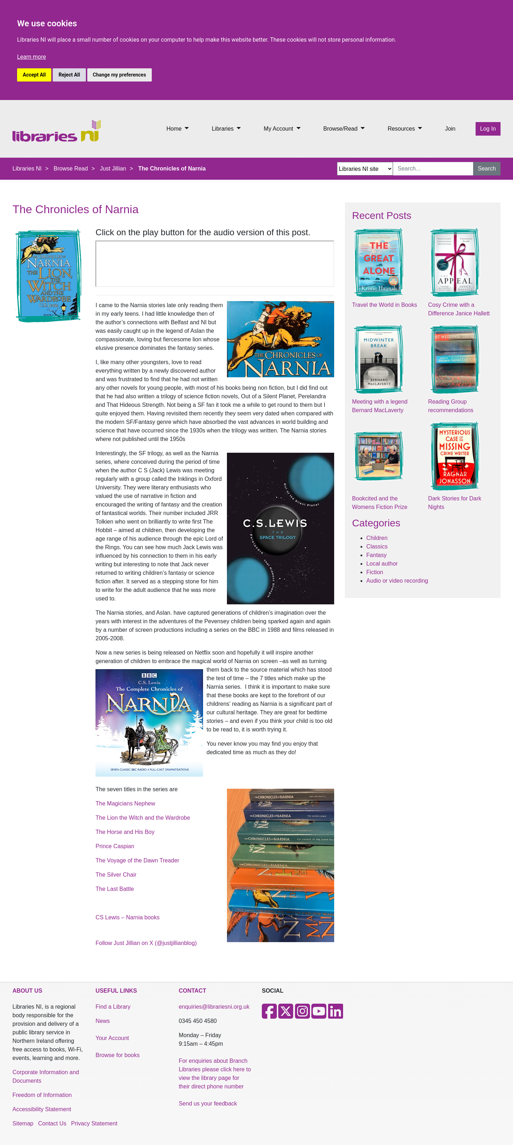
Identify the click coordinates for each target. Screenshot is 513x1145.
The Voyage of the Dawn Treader (137, 860)
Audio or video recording (397, 581)
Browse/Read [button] (341, 129)
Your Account (112, 1038)
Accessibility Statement (41, 1109)
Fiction (374, 572)
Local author (382, 564)
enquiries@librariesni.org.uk (214, 1007)
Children (377, 538)
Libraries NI (27, 169)
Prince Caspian (114, 846)
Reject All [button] (69, 75)
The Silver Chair (115, 875)
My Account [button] (279, 129)
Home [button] (174, 129)
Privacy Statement (94, 1123)
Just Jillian (113, 169)
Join (450, 129)
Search (487, 169)
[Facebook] (269, 1016)
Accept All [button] (34, 75)
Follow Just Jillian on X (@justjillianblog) (146, 943)
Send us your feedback (208, 1104)
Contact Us (52, 1123)
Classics (377, 546)
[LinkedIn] (335, 1016)
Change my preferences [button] (119, 75)
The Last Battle (114, 889)
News (102, 1021)
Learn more (31, 56)
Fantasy (376, 555)
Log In (488, 129)
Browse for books (117, 1055)
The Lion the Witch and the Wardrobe (142, 818)
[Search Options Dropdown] (365, 168)
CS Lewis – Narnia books (127, 917)
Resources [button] (402, 129)
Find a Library (112, 1007)
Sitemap (22, 1123)
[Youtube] (318, 1016)
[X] (285, 1016)
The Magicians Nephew (125, 803)
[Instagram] (302, 1016)
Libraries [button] (223, 129)
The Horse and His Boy (124, 832)
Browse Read (71, 169)
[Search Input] (433, 168)
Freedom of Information (42, 1095)
